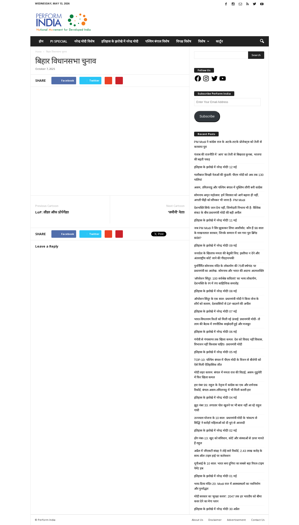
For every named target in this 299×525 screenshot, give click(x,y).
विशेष (203, 41)
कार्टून (219, 41)
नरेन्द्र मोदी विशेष (84, 41)
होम (41, 41)
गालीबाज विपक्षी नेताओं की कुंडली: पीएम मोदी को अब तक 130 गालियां (228, 177)
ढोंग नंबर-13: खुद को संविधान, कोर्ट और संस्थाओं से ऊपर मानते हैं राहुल (229, 440)
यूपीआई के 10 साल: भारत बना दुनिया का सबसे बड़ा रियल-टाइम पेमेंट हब (229, 466)
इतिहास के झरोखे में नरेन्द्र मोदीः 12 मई (215, 167)
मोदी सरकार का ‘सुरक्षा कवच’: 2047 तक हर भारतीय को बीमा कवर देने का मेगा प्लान (228, 499)
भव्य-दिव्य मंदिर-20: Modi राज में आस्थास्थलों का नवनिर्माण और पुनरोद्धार (227, 486)
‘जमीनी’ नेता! (176, 212)
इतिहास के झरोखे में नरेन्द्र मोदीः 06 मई (215, 331)
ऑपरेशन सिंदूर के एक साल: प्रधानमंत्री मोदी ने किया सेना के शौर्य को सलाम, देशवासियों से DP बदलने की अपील (226, 301)
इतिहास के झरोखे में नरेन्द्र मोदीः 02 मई (215, 430)
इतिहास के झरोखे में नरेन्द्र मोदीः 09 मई (215, 245)
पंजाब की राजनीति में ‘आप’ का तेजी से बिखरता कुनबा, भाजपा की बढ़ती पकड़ (227, 157)
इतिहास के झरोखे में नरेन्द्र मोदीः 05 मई (215, 352)
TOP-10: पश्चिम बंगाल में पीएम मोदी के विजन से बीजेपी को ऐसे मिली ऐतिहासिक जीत (227, 362)
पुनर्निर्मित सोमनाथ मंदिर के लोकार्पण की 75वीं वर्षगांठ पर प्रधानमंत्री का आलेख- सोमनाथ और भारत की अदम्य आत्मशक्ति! (229, 268)
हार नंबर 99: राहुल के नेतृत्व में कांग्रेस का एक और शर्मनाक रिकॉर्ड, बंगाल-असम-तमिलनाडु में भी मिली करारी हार (226, 387)
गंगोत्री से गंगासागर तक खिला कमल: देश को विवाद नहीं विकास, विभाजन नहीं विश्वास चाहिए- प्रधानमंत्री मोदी (228, 342)
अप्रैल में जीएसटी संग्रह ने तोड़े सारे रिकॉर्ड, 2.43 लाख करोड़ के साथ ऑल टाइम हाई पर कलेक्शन (228, 453)
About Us (197, 519)
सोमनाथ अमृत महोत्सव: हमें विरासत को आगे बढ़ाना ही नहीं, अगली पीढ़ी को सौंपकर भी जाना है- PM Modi (226, 197)
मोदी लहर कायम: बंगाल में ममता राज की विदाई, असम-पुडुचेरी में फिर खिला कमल (228, 375)
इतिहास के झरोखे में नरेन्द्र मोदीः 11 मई (215, 220)
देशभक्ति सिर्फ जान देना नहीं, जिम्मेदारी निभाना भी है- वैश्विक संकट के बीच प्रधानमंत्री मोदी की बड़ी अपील (227, 210)
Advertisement (236, 519)
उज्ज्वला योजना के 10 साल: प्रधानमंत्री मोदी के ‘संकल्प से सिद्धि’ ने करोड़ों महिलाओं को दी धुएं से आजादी (225, 420)
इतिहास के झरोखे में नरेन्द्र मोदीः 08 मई (215, 291)
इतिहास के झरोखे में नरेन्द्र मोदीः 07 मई (215, 311)
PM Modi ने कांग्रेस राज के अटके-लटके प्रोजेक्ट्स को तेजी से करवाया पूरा (228, 144)
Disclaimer (215, 519)
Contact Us (257, 519)
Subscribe (207, 116)
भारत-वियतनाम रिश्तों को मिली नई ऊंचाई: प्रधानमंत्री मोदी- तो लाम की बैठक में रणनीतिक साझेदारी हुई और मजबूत (227, 321)
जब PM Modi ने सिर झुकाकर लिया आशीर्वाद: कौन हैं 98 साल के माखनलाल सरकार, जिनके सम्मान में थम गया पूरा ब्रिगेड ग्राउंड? (228, 233)
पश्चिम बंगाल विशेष (157, 41)
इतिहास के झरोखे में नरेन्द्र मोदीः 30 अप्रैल (217, 509)
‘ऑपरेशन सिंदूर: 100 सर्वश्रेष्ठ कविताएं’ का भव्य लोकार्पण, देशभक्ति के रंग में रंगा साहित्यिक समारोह (225, 281)
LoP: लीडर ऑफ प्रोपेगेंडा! (52, 212)
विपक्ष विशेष (183, 41)
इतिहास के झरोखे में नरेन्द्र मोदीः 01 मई (215, 476)
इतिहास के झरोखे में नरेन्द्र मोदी (119, 41)
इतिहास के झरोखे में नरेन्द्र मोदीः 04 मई (215, 397)
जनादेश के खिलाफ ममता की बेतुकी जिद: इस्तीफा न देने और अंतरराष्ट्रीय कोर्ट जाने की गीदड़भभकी (227, 256)
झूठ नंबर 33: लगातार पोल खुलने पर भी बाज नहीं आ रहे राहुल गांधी (227, 408)
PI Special (58, 41)
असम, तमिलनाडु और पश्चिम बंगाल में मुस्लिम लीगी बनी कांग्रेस (228, 187)
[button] (262, 41)
